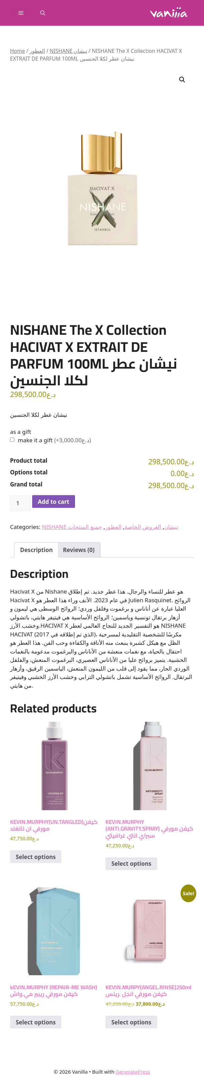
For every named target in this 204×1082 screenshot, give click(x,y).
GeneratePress (133, 1071)
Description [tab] (36, 550)
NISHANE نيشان (68, 51)
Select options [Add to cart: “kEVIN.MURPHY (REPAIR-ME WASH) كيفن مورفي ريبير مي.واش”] (36, 1022)
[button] (43, 12)
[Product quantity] (20, 503)
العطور (37, 51)
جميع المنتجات (85, 527)
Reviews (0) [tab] (78, 550)
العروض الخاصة (143, 527)
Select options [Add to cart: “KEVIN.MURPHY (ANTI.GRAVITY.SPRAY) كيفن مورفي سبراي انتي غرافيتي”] (131, 863)
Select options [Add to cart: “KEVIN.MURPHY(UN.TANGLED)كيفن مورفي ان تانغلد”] (36, 857)
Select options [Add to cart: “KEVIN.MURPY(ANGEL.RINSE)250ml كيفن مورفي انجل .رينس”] (131, 1022)
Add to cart (53, 502)
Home (17, 51)
